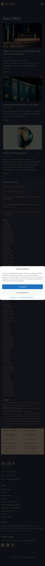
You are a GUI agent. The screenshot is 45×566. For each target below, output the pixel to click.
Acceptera (22, 287)
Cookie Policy (14, 297)
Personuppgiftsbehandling (26, 297)
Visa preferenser (22, 293)
